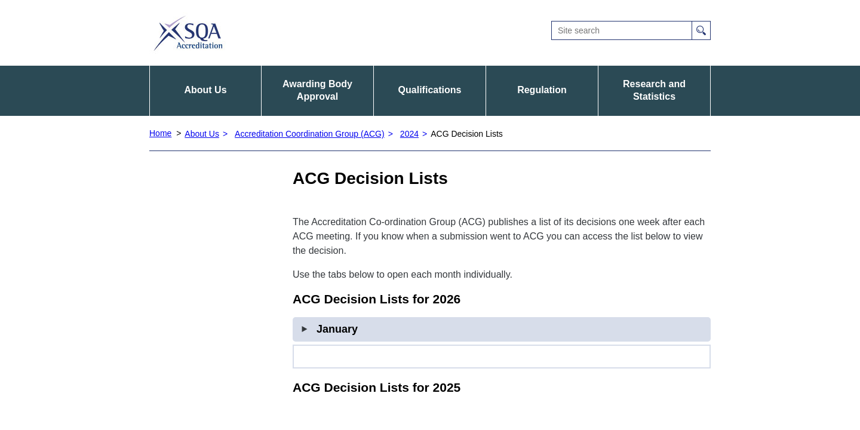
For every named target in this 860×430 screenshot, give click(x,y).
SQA (188, 33)
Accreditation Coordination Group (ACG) (310, 134)
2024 (409, 134)
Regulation (542, 90)
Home (160, 133)
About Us (205, 90)
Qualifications (430, 90)
